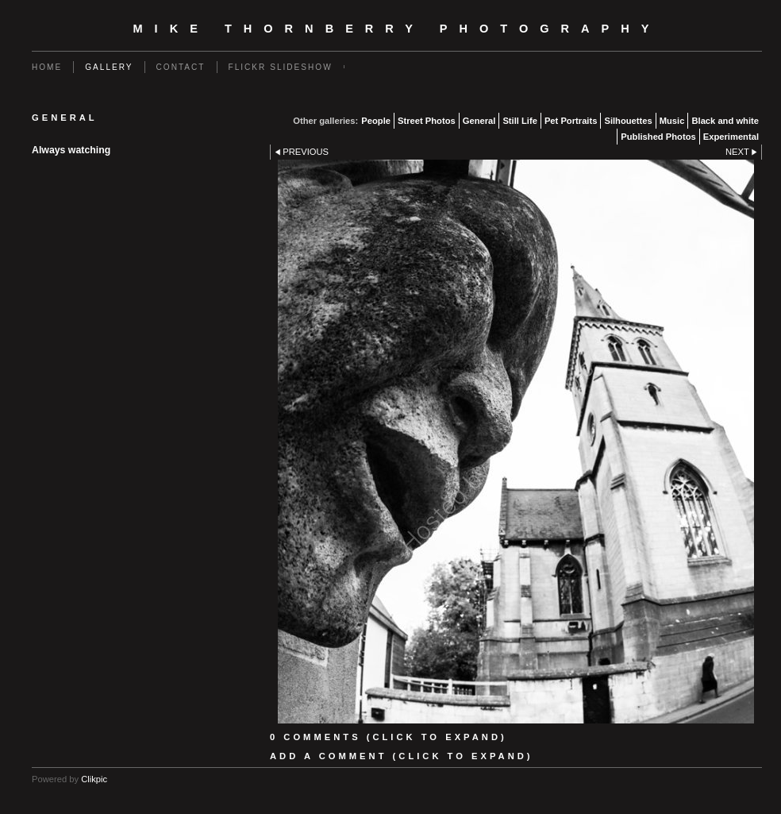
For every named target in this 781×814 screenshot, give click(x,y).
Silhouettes (628, 120)
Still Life (519, 120)
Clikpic (94, 779)
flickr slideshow (281, 67)
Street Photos (427, 120)
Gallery (109, 67)
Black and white (725, 120)
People (375, 120)
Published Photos (658, 136)
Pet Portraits (571, 120)
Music (672, 120)
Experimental (731, 136)
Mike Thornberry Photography (397, 28)
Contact (181, 67)
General (479, 120)
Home (47, 67)
